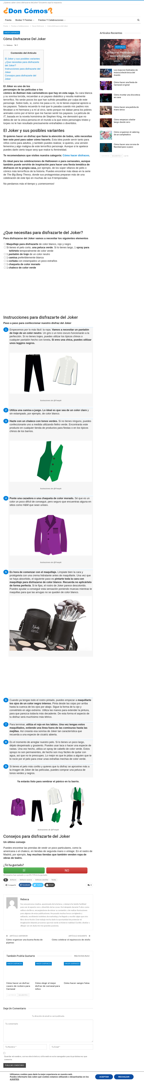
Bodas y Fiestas (23, 20)
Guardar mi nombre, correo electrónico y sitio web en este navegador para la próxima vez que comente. (45, 1058)
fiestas (54, 880)
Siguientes (23, 995)
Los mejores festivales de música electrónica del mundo (126, 72)
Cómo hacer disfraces (76, 155)
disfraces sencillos (41, 880)
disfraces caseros (26, 880)
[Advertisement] (70, 69)
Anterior (11, 995)
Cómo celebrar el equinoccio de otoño (71, 939)
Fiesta (8, 20)
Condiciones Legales (28, 1078)
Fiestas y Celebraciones (50, 20)
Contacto (137, 1078)
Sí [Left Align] (24, 870)
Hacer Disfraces (11, 33)
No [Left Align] (67, 870)
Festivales (120, 47)
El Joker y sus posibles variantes (22, 58)
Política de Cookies (10, 1078)
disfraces (13, 880)
